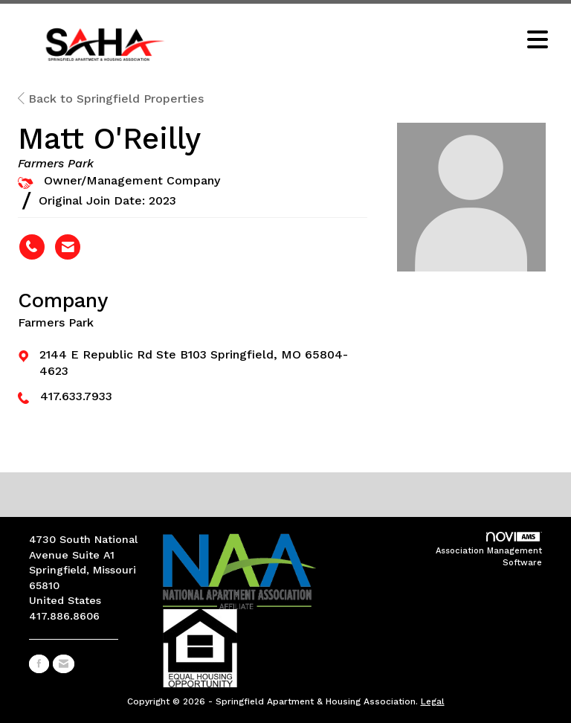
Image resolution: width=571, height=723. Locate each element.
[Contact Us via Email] (63, 664)
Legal (433, 701)
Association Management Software (489, 550)
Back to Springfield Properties (111, 98)
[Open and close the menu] (374, 41)
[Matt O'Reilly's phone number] (32, 247)
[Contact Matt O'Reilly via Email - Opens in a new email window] (68, 247)
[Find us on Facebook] (39, 664)
